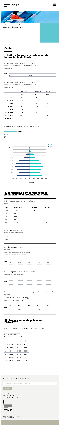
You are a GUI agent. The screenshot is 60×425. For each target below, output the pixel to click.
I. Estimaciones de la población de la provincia (14, 24)
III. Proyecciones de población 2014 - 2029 (13, 27)
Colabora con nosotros (10, 397)
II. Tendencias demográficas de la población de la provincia (17, 26)
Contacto (6, 393)
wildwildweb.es (11, 417)
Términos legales (8, 395)
